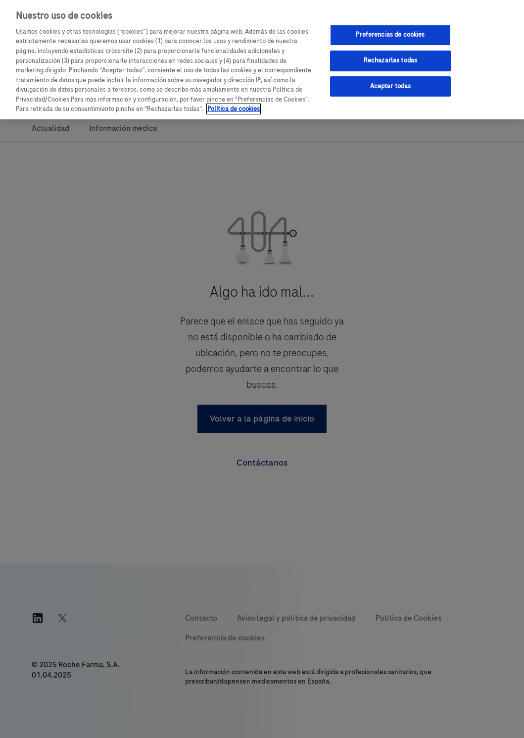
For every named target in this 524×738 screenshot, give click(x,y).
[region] (262, 59)
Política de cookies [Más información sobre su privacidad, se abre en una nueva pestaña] (233, 109)
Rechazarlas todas (390, 60)
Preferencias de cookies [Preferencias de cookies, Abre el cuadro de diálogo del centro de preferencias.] (390, 34)
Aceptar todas (390, 86)
